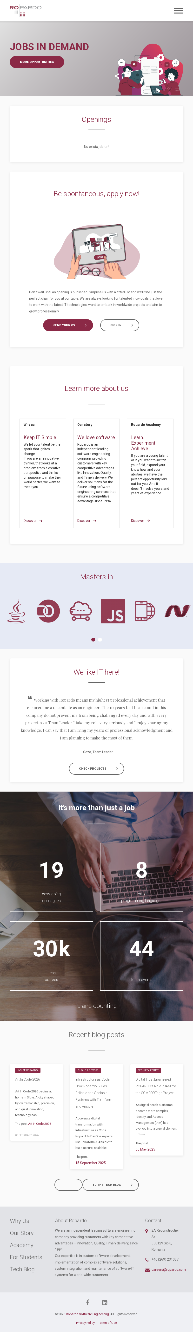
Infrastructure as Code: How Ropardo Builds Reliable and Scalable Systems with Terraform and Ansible (93, 1092)
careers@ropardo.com (169, 1269)
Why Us (19, 1221)
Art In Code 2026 (27, 1079)
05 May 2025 (145, 1149)
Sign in (124, 325)
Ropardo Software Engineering (87, 1314)
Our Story (21, 1233)
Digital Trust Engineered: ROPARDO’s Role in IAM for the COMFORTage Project (156, 1086)
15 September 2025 (90, 1163)
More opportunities (37, 62)
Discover (33, 521)
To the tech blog (115, 1184)
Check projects (101, 768)
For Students (26, 1257)
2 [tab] (100, 640)
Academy (21, 1245)
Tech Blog (22, 1269)
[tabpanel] (16, 611)
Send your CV (72, 325)
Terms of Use (107, 1323)
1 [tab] (93, 640)
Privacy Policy (85, 1323)
